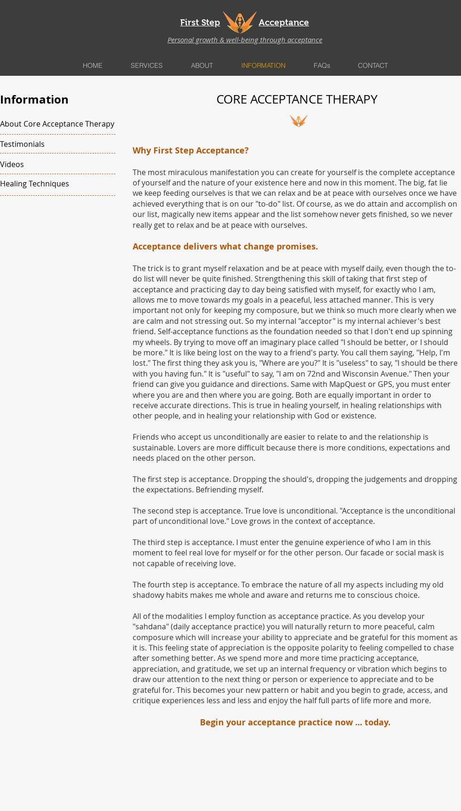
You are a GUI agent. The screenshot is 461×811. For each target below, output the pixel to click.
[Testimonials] (55, 144)
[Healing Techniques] (53, 184)
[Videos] (55, 164)
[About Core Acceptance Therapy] (57, 124)
